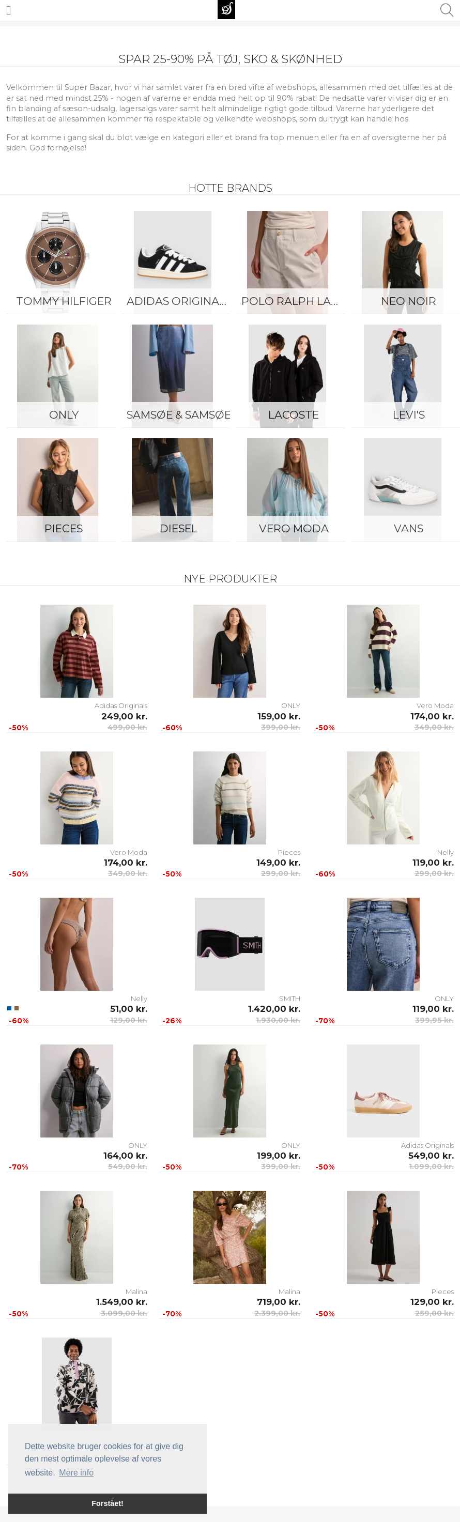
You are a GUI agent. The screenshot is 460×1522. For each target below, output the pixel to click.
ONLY (64, 414)
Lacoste (293, 414)
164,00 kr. (125, 1155)
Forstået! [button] (107, 1503)
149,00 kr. (278, 862)
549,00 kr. (127, 1166)
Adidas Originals (179, 301)
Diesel (178, 528)
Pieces (63, 528)
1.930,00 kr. (278, 1020)
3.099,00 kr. (124, 1313)
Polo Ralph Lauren (296, 301)
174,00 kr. (432, 716)
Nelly (445, 852)
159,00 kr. (278, 716)
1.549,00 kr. (121, 1302)
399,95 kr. (434, 1020)
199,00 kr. (278, 1155)
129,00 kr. (128, 1020)
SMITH (289, 998)
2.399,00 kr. (277, 1313)
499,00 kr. (127, 727)
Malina (136, 1291)
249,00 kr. (124, 716)
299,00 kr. (280, 873)
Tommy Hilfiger (64, 301)
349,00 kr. (434, 727)
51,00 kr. (128, 1009)
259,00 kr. (434, 1313)
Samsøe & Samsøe (179, 414)
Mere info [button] (76, 1472)
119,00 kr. (433, 862)
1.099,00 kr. (431, 1166)
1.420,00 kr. (274, 1009)
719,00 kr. (278, 1302)
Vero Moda (294, 528)
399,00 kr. (280, 727)
